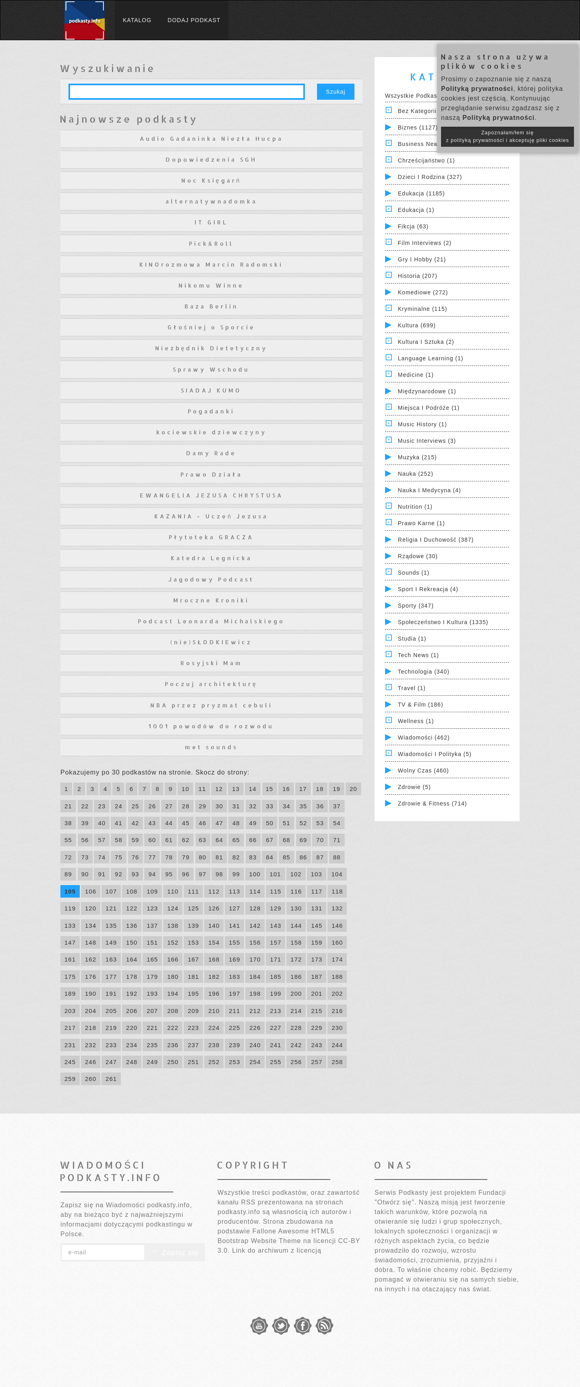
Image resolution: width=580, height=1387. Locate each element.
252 (214, 1061)
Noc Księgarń (211, 180)
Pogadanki (211, 411)
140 (214, 925)
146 (337, 925)
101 (275, 874)
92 (118, 874)
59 (135, 839)
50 (269, 823)
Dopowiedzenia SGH (211, 159)
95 (169, 874)
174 (337, 959)
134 (90, 925)
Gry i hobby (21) (422, 259)
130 (296, 908)
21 (68, 806)
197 (234, 993)
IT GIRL (211, 222)
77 (152, 857)
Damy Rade (211, 453)
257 (316, 1061)
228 (296, 1027)
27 (169, 806)
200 (296, 993)
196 (214, 993)
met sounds (211, 747)
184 (255, 976)
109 (152, 891)
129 (275, 908)
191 (111, 993)
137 (152, 925)
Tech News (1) (418, 655)
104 (337, 874)
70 (320, 839)
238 (214, 1045)
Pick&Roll (211, 243)
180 (172, 976)
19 (336, 788)
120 (90, 908)
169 (234, 959)
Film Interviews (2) (425, 243)
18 (320, 788)
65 (236, 839)
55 (68, 839)
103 (316, 874)
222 (172, 1027)
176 (90, 976)
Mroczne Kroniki (211, 600)
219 (111, 1027)
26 (152, 806)
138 (172, 925)
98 (219, 874)
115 (275, 891)
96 (186, 874)
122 (131, 908)
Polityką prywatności (477, 88)
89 (68, 874)
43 (152, 823)
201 (316, 993)
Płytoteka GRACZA (211, 537)
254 (255, 1061)
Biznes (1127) (418, 127)
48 (236, 823)
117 (316, 891)
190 (90, 993)
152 (172, 942)
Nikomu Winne (211, 285)
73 (85, 857)
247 (111, 1061)
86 (303, 857)
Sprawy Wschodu (211, 369)
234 (131, 1045)
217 (70, 1027)
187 (316, 976)
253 (234, 1061)
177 (111, 976)
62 (186, 839)
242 (296, 1045)
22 (85, 806)
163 (111, 959)
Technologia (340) (424, 671)
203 (70, 1010)
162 (90, 959)
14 (253, 788)
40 (102, 823)
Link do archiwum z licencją (276, 1250)
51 (286, 823)
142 (255, 925)
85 (286, 857)
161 (70, 959)
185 (275, 976)
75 (118, 857)
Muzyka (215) (417, 457)
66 (253, 839)
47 (219, 823)
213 (275, 1010)
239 (234, 1045)
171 (275, 959)
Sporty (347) (416, 605)
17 (303, 788)
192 (131, 993)
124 (172, 908)
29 (203, 806)
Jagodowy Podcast (211, 579)
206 (131, 1010)
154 (214, 942)
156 (255, 942)
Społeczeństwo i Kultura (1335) (443, 622)
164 (131, 959)
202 (337, 993)
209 (193, 1010)
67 (269, 839)
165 (152, 959)
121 (111, 908)
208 (172, 1010)
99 (236, 874)
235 (152, 1045)
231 (70, 1045)
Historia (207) (417, 276)
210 (214, 1010)
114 (255, 891)
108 (131, 891)
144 (296, 925)
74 (102, 857)
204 (90, 1010)
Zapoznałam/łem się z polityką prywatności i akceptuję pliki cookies (507, 136)
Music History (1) (422, 424)
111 (193, 891)
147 (70, 942)
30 (219, 806)
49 (253, 823)
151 (152, 942)
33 (269, 806)
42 (135, 823)
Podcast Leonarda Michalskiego (211, 621)
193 (152, 993)
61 (169, 839)
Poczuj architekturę (211, 683)
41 (118, 823)
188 (337, 976)
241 (275, 1045)
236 (172, 1045)
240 (255, 1045)
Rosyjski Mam (211, 663)
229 (316, 1027)
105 (70, 891)
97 (203, 874)
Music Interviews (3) (427, 441)
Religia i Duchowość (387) (436, 539)
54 (337, 823)
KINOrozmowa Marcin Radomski (211, 264)
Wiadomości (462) (424, 737)
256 (296, 1061)
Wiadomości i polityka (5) (435, 754)
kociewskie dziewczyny (211, 432)
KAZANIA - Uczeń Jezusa (211, 516)
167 (193, 959)
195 (193, 993)
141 (234, 925)
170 (255, 959)
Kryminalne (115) (422, 309)
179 (152, 976)
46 (203, 823)
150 (131, 942)
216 (337, 1010)
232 (90, 1045)
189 (70, 993)
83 (253, 857)
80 (203, 857)
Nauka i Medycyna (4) (429, 490)
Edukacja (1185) (421, 193)
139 (193, 925)
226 (255, 1027)
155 (234, 942)
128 (255, 908)
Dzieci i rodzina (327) (430, 177)
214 (296, 1010)
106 (90, 891)
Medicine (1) (416, 375)
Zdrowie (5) (414, 787)
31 (236, 806)
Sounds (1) (413, 572)
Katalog (137, 20)
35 (303, 806)
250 (172, 1061)
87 (320, 857)
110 (172, 891)
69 (303, 839)
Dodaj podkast (194, 20)
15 (269, 788)
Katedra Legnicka (211, 558)
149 (111, 942)
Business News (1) (425, 144)
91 (102, 874)
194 (172, 993)
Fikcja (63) (413, 226)
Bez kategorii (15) (424, 111)
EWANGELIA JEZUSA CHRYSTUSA (211, 495)
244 (337, 1045)
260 (90, 1078)
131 (316, 908)
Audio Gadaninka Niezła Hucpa (211, 138)
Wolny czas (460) (423, 770)
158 (296, 942)
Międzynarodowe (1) (427, 391)
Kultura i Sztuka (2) (426, 342)
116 (296, 891)
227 (275, 1027)
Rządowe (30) (418, 556)
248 (131, 1061)
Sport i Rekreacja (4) (428, 589)
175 (70, 976)
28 (186, 806)
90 (85, 874)
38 (68, 823)
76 (135, 857)
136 (131, 925)
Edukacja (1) (416, 210)
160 (337, 942)
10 (185, 788)
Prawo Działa (211, 474)
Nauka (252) (415, 474)
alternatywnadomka (211, 201)
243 (316, 1045)
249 (152, 1061)
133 (70, 925)
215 (316, 1010)
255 (275, 1061)
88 (337, 857)
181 (193, 976)
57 (102, 839)
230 (337, 1027)
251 (193, 1061)
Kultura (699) (417, 325)
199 (275, 993)
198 (255, 993)
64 (219, 839)
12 (219, 788)
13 (236, 788)
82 (236, 857)
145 (316, 925)
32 (253, 806)
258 (337, 1061)
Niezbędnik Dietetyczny (211, 348)
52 (303, 823)
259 (70, 1078)
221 (152, 1027)
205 (111, 1010)
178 (131, 976)
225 (234, 1027)
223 (193, 1027)
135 (111, 925)
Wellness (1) (416, 721)
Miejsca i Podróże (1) (429, 408)
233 (111, 1045)
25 (135, 806)
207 (152, 1010)
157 (275, 942)
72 (68, 857)
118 (337, 891)
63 (203, 839)
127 (234, 908)
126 (214, 908)
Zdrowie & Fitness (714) (432, 803)
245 (70, 1061)
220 (131, 1027)
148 (90, 942)
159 (316, 942)
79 (186, 857)
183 (234, 976)
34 (286, 806)
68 (286, 839)
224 (214, 1027)
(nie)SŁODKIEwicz (211, 642)
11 (202, 788)
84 (269, 857)
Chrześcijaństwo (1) (426, 160)
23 (102, 806)
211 (234, 1010)
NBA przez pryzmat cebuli (211, 705)
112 (214, 891)
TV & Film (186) (420, 704)
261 (111, 1078)
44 (169, 823)
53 (320, 823)
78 (169, 857)
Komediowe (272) (423, 292)
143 (275, 925)
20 (353, 788)
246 (90, 1061)
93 (135, 874)
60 (152, 839)
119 (70, 908)
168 (214, 959)
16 (286, 788)
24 (118, 806)
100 (255, 874)
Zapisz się (175, 1253)
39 (85, 823)
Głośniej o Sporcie (211, 327)
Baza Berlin (211, 306)
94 (152, 874)
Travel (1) (412, 688)
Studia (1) (412, 638)
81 (219, 857)
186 (296, 976)
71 (337, 839)
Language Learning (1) (431, 358)
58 (118, 839)
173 (316, 959)
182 (214, 976)
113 (234, 891)
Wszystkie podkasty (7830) (424, 95)
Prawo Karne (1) (421, 523)
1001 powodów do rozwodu (211, 726)
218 (90, 1027)
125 (193, 908)
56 (85, 839)
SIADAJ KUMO (211, 390)
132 (337, 908)
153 (193, 942)
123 (152, 908)
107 (111, 891)
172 (296, 959)
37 (337, 806)
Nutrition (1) (415, 506)
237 (193, 1045)
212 (255, 1010)
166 (172, 959)
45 (186, 823)
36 (320, 806)
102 (296, 874)
